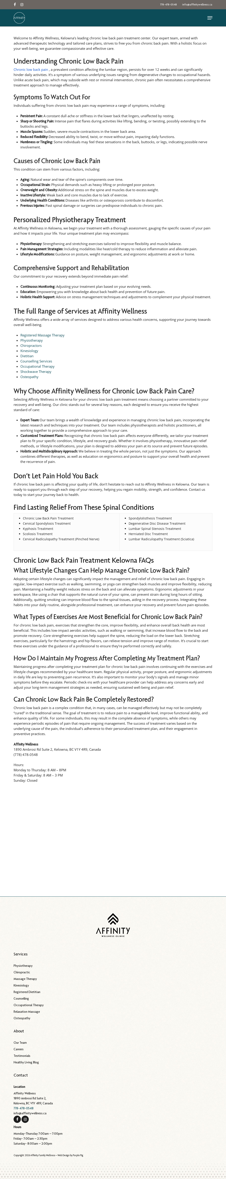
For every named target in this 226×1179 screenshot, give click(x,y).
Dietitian (27, 356)
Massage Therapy (25, 979)
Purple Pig (78, 1155)
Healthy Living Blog (26, 1062)
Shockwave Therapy (35, 371)
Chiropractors (31, 345)
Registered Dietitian (27, 992)
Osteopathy (29, 376)
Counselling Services (36, 361)
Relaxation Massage (27, 1012)
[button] (209, 18)
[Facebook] (17, 1119)
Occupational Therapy (37, 366)
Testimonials (22, 1056)
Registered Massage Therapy (42, 335)
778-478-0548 (24, 1108)
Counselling (21, 998)
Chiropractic (22, 972)
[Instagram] (25, 1119)
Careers (19, 1049)
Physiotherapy (31, 340)
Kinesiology (29, 350)
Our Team (20, 1043)
